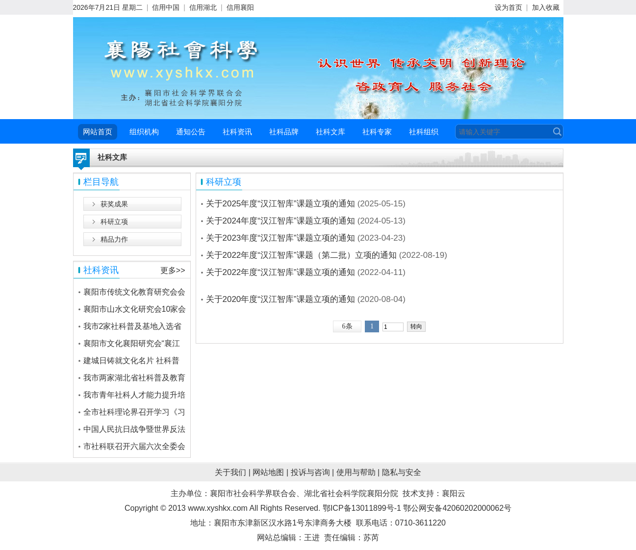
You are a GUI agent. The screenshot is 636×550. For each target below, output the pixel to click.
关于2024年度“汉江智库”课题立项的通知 (280, 220)
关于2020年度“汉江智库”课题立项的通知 (280, 299)
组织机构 (144, 131)
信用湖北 (203, 7)
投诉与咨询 (310, 472)
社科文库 (330, 131)
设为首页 (508, 7)
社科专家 (377, 131)
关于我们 (230, 472)
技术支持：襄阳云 (434, 493)
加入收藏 (546, 7)
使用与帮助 (356, 472)
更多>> (172, 270)
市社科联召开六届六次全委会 (134, 446)
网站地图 (268, 472)
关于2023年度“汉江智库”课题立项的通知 (280, 238)
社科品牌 (284, 131)
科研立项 (114, 221)
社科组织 (423, 131)
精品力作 (114, 239)
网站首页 (97, 131)
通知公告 (190, 131)
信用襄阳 (240, 7)
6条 (347, 326)
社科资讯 (237, 131)
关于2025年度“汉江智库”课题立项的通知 (280, 203)
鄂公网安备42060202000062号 (457, 508)
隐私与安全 (401, 472)
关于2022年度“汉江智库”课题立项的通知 (280, 272)
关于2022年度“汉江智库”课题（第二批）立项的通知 (301, 255)
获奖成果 (114, 204)
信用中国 (165, 7)
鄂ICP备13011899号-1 (362, 508)
